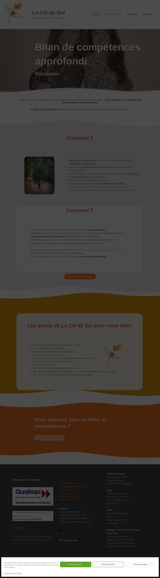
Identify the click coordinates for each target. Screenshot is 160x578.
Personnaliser (140, 564)
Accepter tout (75, 564)
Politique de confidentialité (13, 573)
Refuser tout (108, 564)
